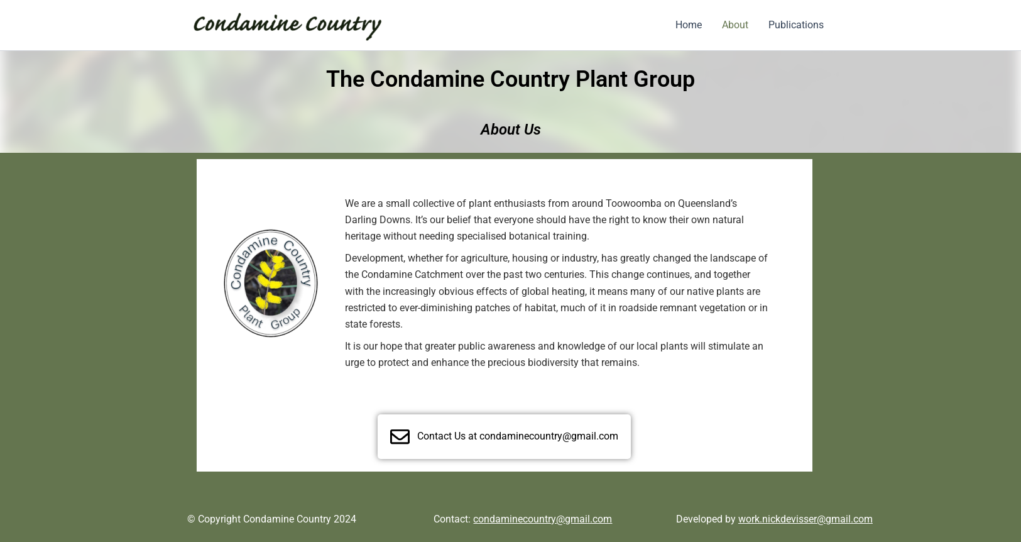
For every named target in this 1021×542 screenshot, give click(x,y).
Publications (796, 25)
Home (688, 25)
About (735, 25)
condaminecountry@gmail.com (542, 519)
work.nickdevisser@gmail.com (805, 519)
